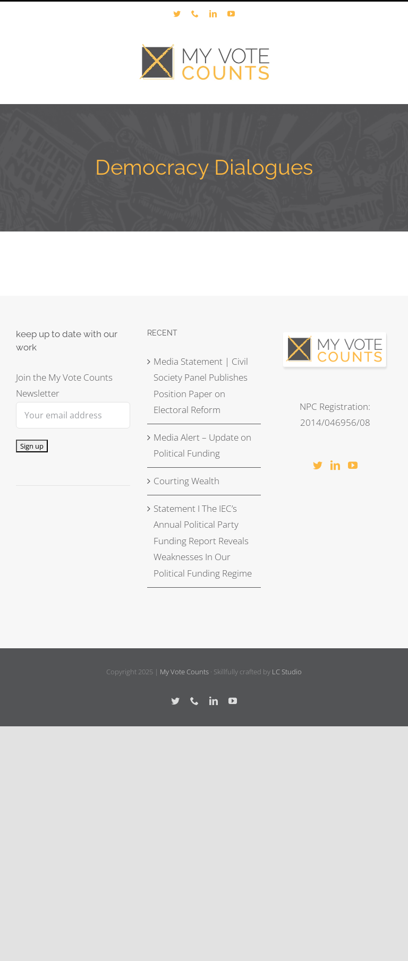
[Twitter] (317, 465)
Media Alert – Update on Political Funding (202, 445)
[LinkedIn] (335, 465)
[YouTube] (353, 465)
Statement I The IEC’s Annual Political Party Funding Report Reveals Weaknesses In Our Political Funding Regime (203, 540)
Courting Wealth (186, 481)
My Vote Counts (184, 671)
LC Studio (287, 671)
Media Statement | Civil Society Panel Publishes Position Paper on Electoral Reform (201, 385)
